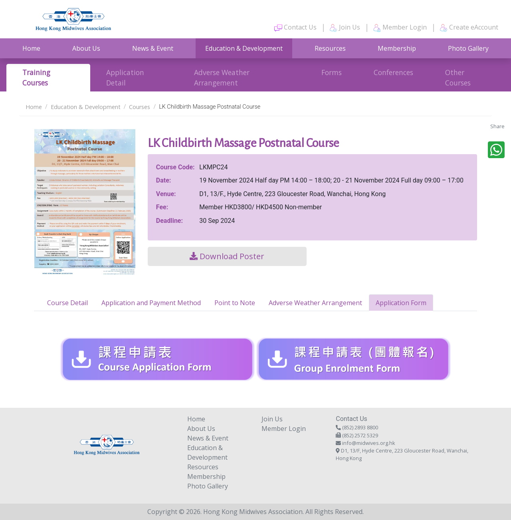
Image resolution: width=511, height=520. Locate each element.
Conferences (393, 72)
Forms (331, 72)
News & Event (152, 48)
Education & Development (244, 48)
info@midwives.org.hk (368, 443)
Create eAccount (469, 27)
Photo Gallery (468, 48)
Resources (330, 48)
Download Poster (227, 256)
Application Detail (125, 77)
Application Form (401, 302)
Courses (139, 107)
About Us (86, 48)
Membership (397, 48)
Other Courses (458, 77)
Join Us (344, 27)
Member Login (400, 27)
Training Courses (36, 77)
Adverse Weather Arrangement (222, 77)
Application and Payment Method (151, 302)
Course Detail (67, 302)
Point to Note (234, 302)
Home (31, 48)
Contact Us (295, 27)
